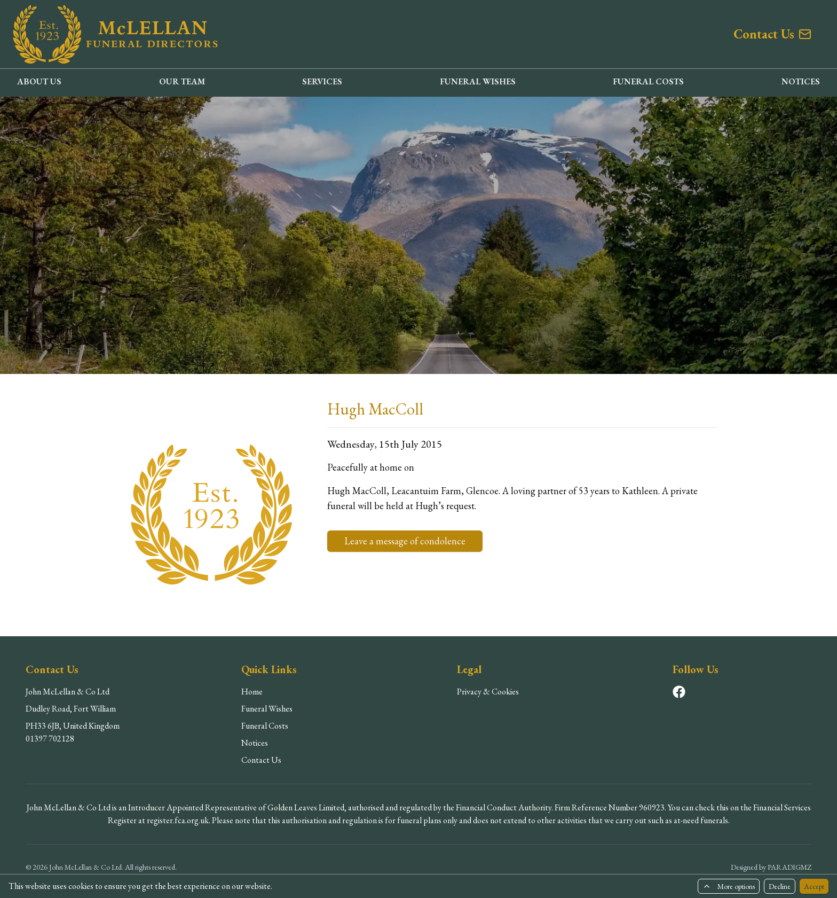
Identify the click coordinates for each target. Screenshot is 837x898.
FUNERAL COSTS (648, 81)
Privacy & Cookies (488, 691)
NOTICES (800, 81)
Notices (254, 742)
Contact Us (261, 760)
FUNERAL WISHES (478, 81)
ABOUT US (39, 81)
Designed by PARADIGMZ (771, 867)
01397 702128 (50, 738)
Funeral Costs (264, 725)
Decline (780, 886)
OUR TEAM (182, 81)
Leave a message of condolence (404, 541)
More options (728, 886)
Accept (814, 886)
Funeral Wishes (267, 708)
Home (252, 691)
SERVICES (322, 81)
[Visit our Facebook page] (679, 691)
